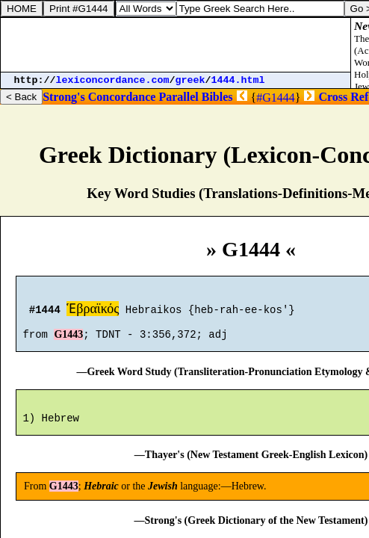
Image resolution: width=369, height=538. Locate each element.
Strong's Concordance (99, 96)
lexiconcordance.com (113, 80)
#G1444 (275, 97)
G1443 (68, 341)
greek (190, 80)
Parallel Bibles (195, 96)
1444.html (238, 80)
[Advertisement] (175, 44)
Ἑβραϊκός (92, 310)
